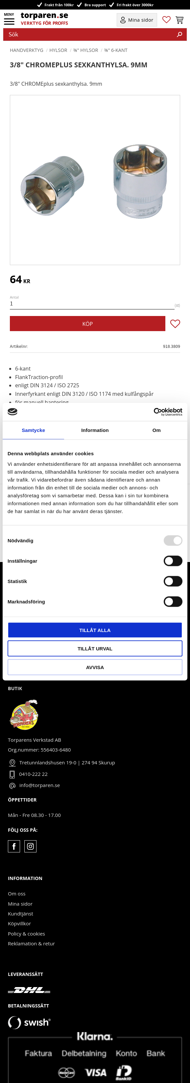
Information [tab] (95, 430)
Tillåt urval (95, 648)
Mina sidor (20, 884)
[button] (9, 24)
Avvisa (95, 667)
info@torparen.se (39, 765)
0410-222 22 (33, 754)
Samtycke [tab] (33, 430)
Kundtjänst (20, 894)
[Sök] (179, 34)
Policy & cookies (26, 914)
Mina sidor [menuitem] (141, 20)
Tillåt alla (94, 630)
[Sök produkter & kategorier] (88, 34)
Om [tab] (157, 430)
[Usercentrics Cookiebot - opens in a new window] (153, 412)
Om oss (16, 873)
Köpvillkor (19, 903)
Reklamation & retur (31, 923)
